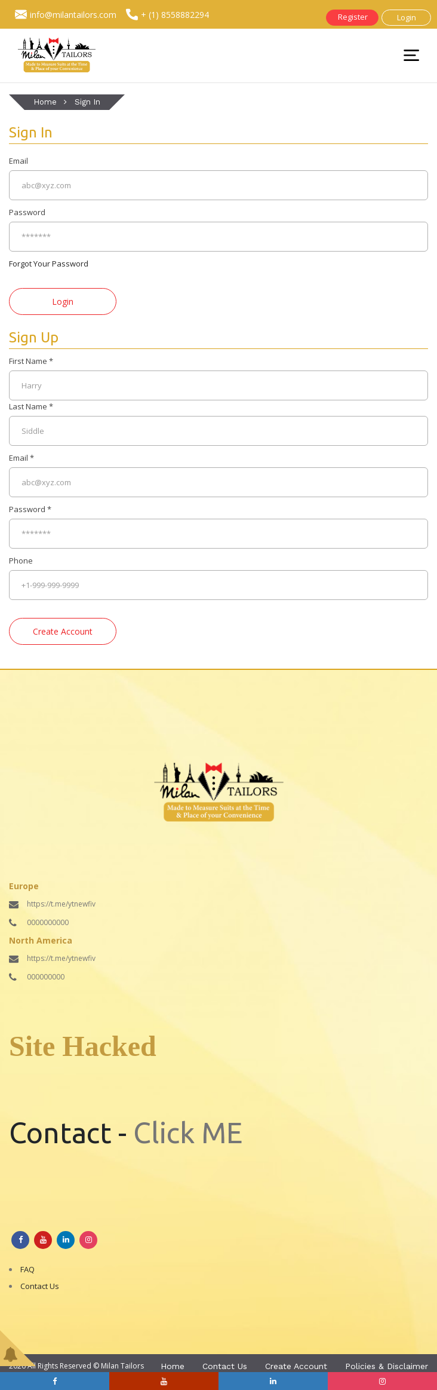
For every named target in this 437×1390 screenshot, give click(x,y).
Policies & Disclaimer (386, 1366)
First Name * (31, 361)
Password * (30, 509)
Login (406, 17)
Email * (21, 457)
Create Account (296, 1366)
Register (353, 16)
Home (45, 101)
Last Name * (31, 406)
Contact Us (39, 1286)
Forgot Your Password (48, 263)
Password (27, 212)
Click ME (187, 1132)
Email (18, 160)
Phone (21, 560)
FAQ (27, 1269)
